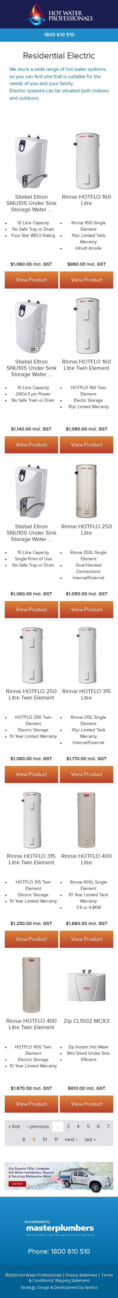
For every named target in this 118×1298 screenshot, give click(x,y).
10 (44, 1140)
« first (14, 1127)
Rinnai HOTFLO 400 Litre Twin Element (31, 1024)
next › (71, 1140)
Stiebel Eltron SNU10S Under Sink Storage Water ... (31, 203)
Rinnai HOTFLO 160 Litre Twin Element (86, 364)
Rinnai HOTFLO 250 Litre (86, 529)
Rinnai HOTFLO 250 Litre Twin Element (31, 694)
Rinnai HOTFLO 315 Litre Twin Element (31, 859)
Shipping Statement (72, 1280)
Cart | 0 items (105, 14)
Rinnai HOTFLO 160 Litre (86, 200)
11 (56, 1140)
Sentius (91, 1287)
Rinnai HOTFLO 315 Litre (86, 694)
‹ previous (38, 1127)
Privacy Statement (81, 1275)
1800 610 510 (59, 35)
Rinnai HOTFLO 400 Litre (86, 859)
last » (90, 1140)
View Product (31, 280)
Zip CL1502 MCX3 (86, 1021)
